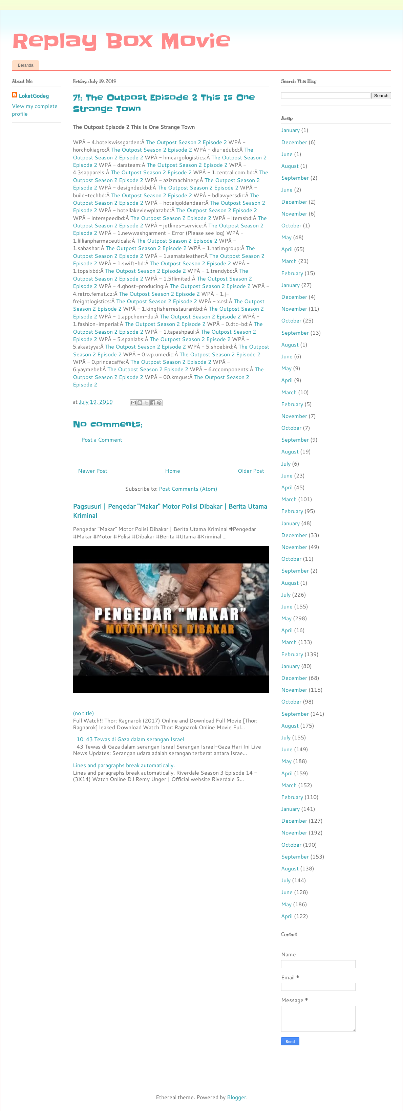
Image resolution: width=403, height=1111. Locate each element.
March (289, 261)
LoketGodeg (34, 95)
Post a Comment (101, 439)
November (294, 213)
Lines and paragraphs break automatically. (124, 765)
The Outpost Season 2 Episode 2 (186, 142)
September (295, 177)
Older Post (251, 470)
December (294, 142)
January (290, 130)
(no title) (83, 713)
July (286, 463)
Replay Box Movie (121, 41)
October (291, 225)
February (292, 273)
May (286, 237)
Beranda (25, 65)
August (290, 166)
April (287, 249)
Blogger (236, 1097)
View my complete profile (35, 109)
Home (172, 470)
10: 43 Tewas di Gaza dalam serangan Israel (130, 739)
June (287, 154)
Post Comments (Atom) (188, 488)
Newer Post (92, 470)
